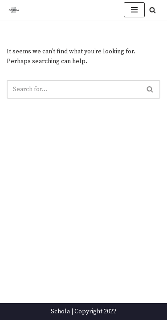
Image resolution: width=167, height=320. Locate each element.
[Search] (152, 10)
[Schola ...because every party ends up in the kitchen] (14, 10)
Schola (60, 312)
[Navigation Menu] (134, 9)
